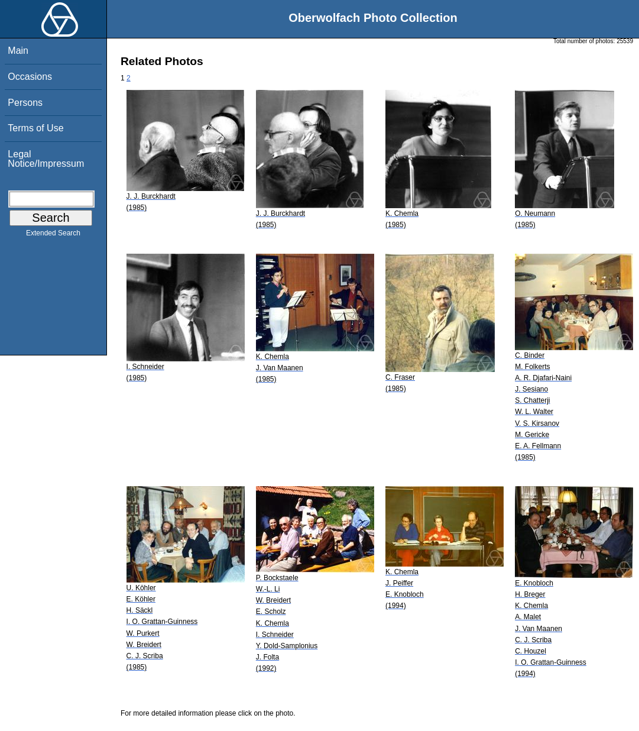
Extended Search (53, 235)
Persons (25, 103)
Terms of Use (35, 128)
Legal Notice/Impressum (46, 159)
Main (18, 51)
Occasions (30, 77)
